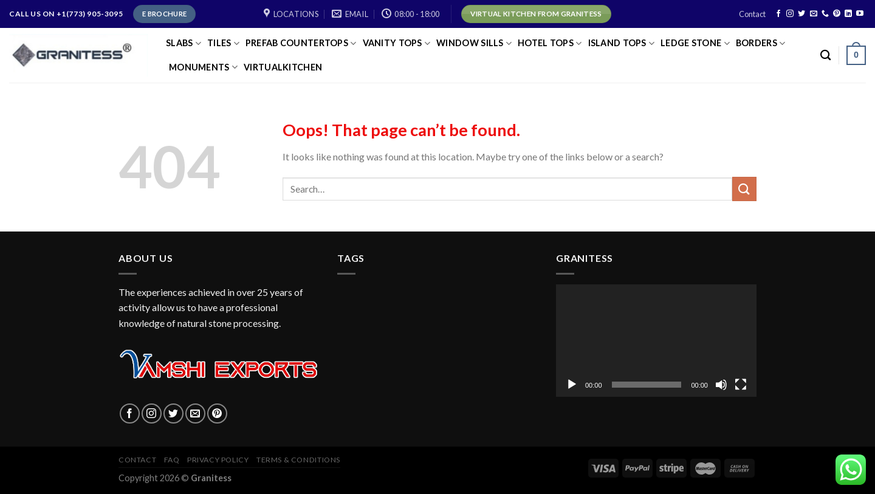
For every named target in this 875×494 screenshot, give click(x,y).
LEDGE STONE (695, 43)
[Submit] (744, 189)
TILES (223, 43)
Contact (752, 14)
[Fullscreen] (741, 385)
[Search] (825, 55)
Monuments (203, 67)
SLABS (183, 43)
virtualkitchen (283, 67)
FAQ (172, 459)
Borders (761, 43)
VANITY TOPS (397, 43)
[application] (656, 340)
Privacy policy (218, 459)
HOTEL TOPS (550, 43)
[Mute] (721, 385)
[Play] (572, 385)
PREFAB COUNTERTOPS (301, 43)
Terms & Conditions (298, 459)
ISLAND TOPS (621, 43)
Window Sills (474, 43)
